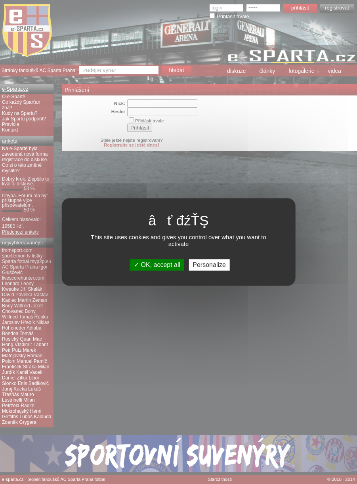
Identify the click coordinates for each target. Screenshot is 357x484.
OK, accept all (157, 264)
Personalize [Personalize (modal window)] (209, 264)
